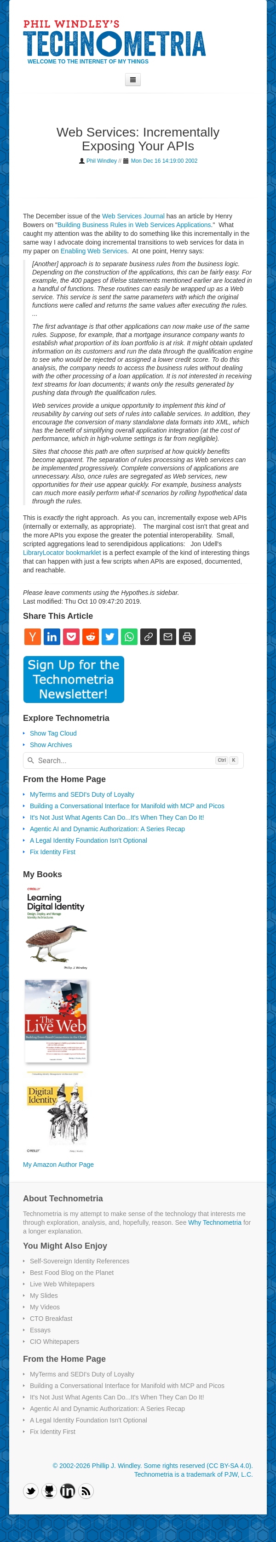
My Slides (44, 1295)
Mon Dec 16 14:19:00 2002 (164, 161)
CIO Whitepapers (54, 1341)
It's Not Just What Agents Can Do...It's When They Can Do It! (117, 817)
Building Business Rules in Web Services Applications (134, 224)
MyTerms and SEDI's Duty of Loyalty (82, 794)
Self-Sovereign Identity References (79, 1261)
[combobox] (133, 760)
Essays (40, 1330)
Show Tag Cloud (53, 733)
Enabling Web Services (94, 251)
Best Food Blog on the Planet (72, 1272)
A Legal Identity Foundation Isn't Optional (88, 840)
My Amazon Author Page (58, 1164)
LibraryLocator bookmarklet (62, 552)
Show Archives (51, 744)
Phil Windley (101, 161)
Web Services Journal (133, 216)
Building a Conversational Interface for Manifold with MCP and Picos (127, 806)
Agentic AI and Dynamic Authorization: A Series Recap (107, 829)
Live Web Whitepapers (62, 1284)
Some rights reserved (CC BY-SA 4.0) (197, 1465)
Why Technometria (215, 1222)
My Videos (45, 1307)
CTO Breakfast (51, 1318)
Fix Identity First (52, 852)
